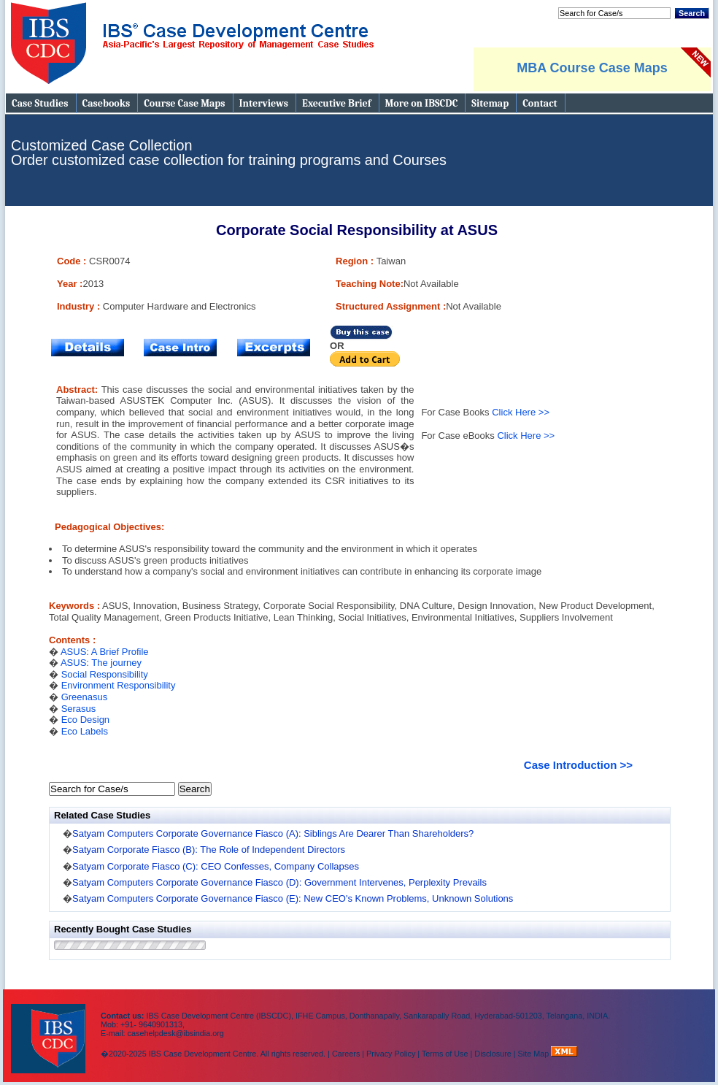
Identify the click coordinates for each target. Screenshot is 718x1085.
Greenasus (84, 696)
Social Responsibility (104, 674)
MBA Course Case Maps (592, 68)
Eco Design (85, 719)
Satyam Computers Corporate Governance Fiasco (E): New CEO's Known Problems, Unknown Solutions (292, 898)
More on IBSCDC (421, 103)
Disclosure (492, 1053)
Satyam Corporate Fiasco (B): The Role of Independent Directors (208, 849)
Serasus (78, 708)
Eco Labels (84, 731)
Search (692, 13)
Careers (346, 1053)
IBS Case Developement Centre (49, 1029)
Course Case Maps (184, 103)
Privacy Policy (390, 1053)
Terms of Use (445, 1053)
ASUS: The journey (101, 662)
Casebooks (106, 103)
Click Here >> (520, 412)
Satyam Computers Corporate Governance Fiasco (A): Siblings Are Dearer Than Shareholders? (273, 833)
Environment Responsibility (118, 685)
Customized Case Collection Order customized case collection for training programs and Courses (229, 152)
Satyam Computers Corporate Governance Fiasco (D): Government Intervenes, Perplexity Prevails (279, 882)
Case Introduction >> (578, 765)
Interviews (263, 103)
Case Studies (40, 103)
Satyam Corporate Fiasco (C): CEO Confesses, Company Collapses (215, 866)
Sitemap (490, 103)
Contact (539, 103)
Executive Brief (336, 103)
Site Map (535, 1053)
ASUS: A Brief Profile (105, 651)
